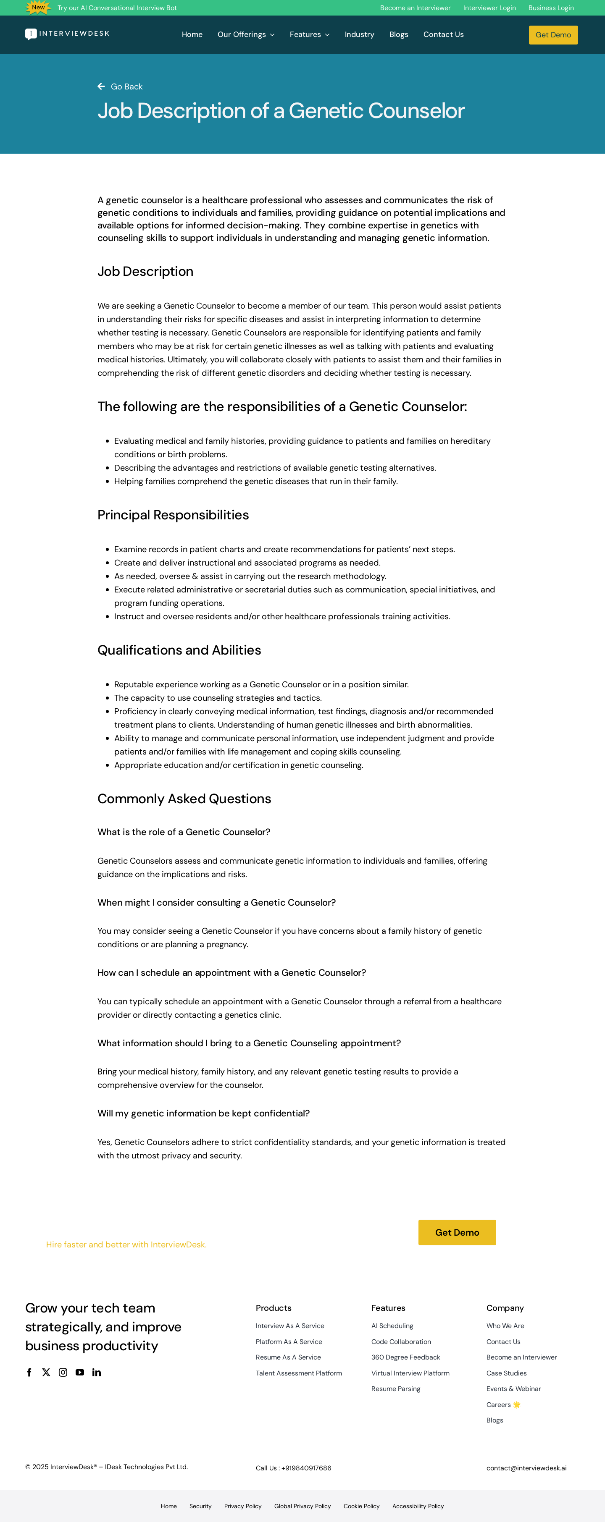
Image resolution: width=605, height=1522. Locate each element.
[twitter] (46, 1372)
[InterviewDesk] (67, 32)
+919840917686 (306, 1468)
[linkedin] (96, 1372)
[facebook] (29, 1372)
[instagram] (63, 1372)
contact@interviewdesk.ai (527, 1468)
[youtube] (80, 1372)
